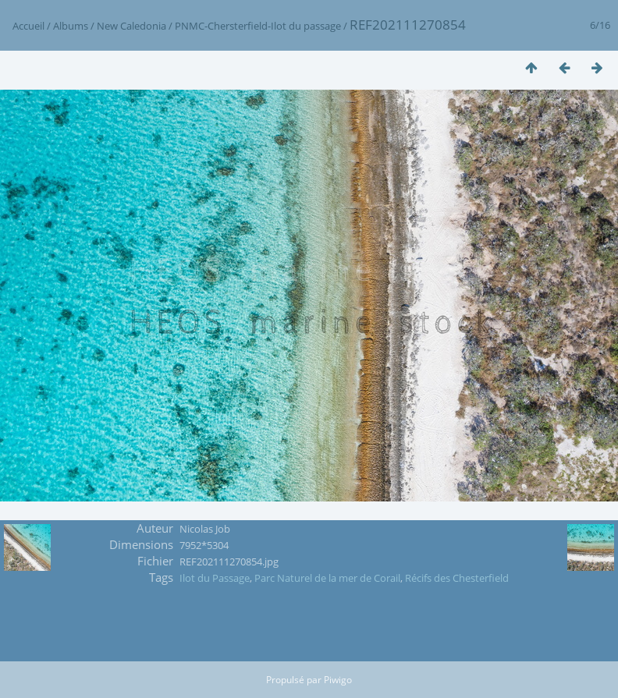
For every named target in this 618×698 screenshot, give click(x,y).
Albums (70, 26)
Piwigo (338, 679)
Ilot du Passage (214, 578)
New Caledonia (131, 26)
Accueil (28, 26)
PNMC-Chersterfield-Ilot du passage (258, 26)
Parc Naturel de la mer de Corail (327, 578)
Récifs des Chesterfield (457, 578)
